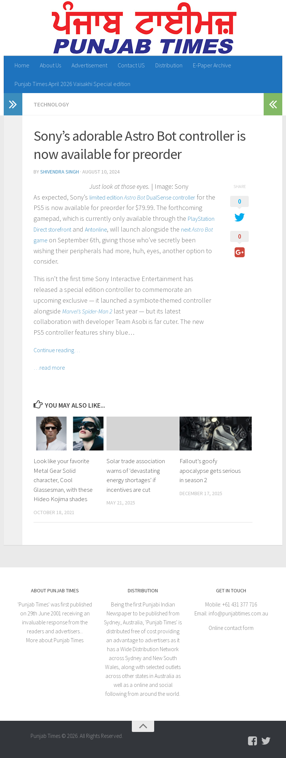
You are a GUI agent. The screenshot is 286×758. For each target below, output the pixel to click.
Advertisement (89, 65)
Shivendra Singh (59, 171)
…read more (49, 367)
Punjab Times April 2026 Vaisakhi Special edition (72, 83)
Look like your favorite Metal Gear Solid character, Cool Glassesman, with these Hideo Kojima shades (63, 480)
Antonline (96, 229)
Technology (51, 104)
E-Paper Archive (212, 65)
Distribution (168, 65)
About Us (50, 65)
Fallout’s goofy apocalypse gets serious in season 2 (210, 470)
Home (22, 65)
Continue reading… (57, 350)
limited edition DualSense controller (142, 197)
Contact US (131, 65)
